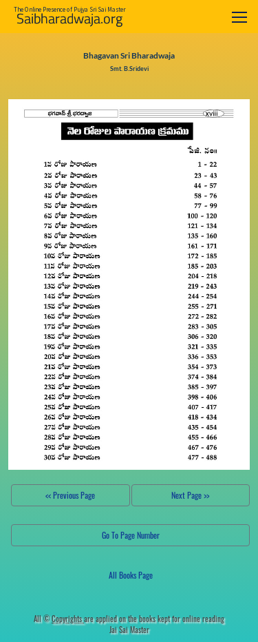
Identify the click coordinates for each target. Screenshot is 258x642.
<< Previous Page (70, 495)
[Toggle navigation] (239, 17)
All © (59, 618)
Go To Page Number (131, 535)
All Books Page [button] (131, 575)
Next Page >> (190, 495)
